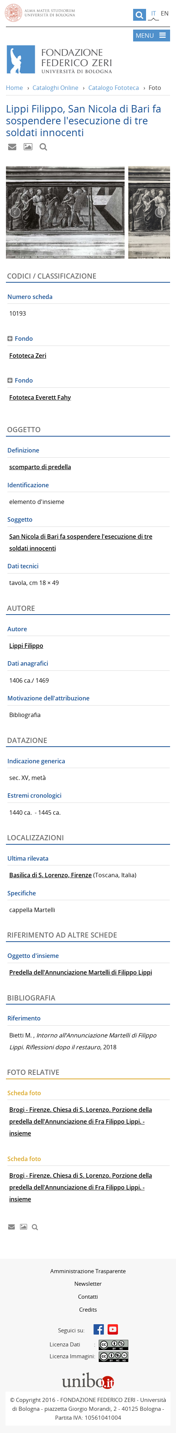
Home (14, 88)
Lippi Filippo (26, 646)
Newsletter (88, 1283)
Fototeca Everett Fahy (40, 397)
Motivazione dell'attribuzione (48, 698)
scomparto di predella (40, 467)
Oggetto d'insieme (33, 956)
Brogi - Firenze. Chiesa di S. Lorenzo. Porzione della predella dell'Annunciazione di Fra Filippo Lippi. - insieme (80, 1121)
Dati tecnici (22, 566)
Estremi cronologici (34, 795)
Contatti (88, 1296)
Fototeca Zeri (27, 355)
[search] (139, 15)
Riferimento (24, 1018)
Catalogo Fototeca (113, 88)
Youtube (113, 1329)
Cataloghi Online (55, 88)
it (153, 13)
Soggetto (20, 519)
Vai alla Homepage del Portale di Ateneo (40, 13)
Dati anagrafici (27, 663)
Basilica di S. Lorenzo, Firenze (50, 875)
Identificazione (28, 485)
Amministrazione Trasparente (88, 1271)
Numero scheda (30, 297)
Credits (88, 1309)
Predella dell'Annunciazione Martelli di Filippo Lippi (80, 972)
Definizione (23, 450)
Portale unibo (88, 1374)
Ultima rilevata (27, 858)
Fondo (24, 338)
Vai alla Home (82, 59)
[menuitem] (88, 1271)
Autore (17, 629)
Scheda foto (24, 1093)
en (165, 13)
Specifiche (21, 893)
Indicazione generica (36, 761)
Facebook (99, 1329)
